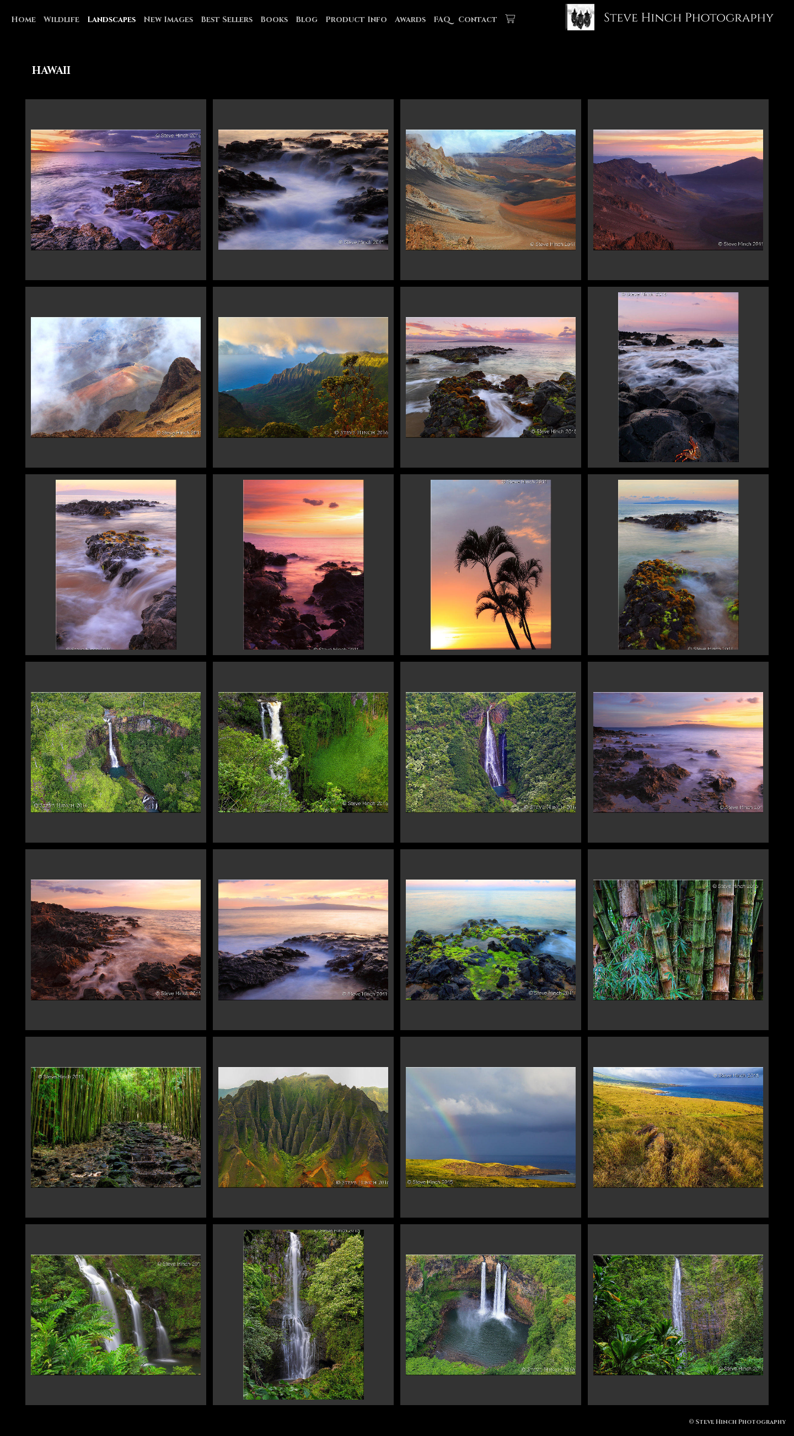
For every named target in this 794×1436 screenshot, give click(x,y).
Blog (307, 19)
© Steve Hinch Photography (737, 1422)
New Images (168, 19)
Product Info (356, 19)
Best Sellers (227, 19)
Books (274, 19)
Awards (410, 19)
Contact (477, 19)
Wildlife (61, 19)
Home (23, 19)
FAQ (441, 19)
